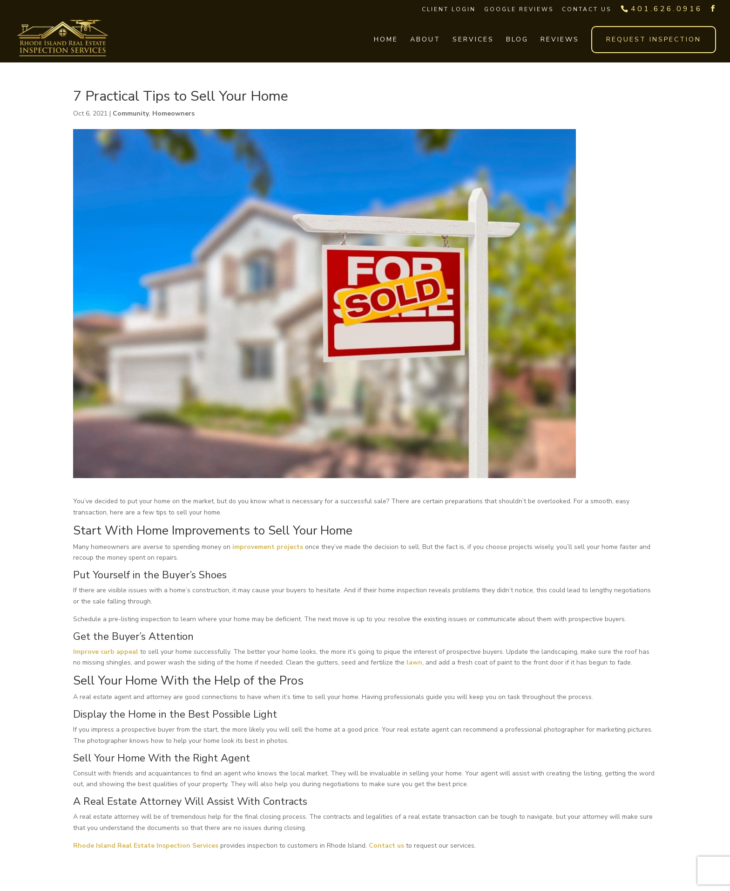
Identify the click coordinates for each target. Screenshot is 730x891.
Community (131, 113)
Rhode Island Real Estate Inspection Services (145, 845)
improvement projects (267, 546)
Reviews (560, 40)
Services (473, 40)
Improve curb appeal (105, 651)
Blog (517, 40)
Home (386, 40)
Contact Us (586, 9)
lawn (414, 662)
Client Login (449, 9)
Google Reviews (519, 9)
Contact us (386, 845)
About (425, 40)
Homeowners (173, 113)
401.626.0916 (667, 9)
